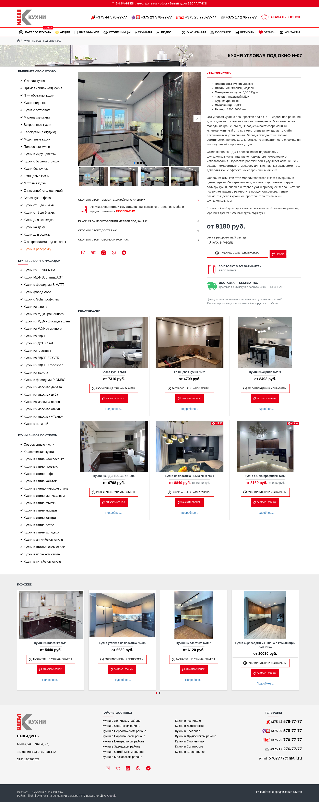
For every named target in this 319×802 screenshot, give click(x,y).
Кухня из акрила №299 (265, 370)
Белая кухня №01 (114, 370)
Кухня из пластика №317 (193, 643)
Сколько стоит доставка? (98, 230)
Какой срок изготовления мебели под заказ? (113, 221)
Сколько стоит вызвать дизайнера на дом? (111, 199)
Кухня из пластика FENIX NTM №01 (189, 474)
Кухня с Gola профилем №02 (265, 474)
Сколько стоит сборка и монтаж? (104, 239)
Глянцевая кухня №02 (189, 370)
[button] (81, 118)
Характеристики (219, 73)
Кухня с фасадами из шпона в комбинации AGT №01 (265, 644)
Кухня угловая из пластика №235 (122, 643)
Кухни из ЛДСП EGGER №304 (113, 474)
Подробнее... (113, 407)
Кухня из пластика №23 (50, 643)
